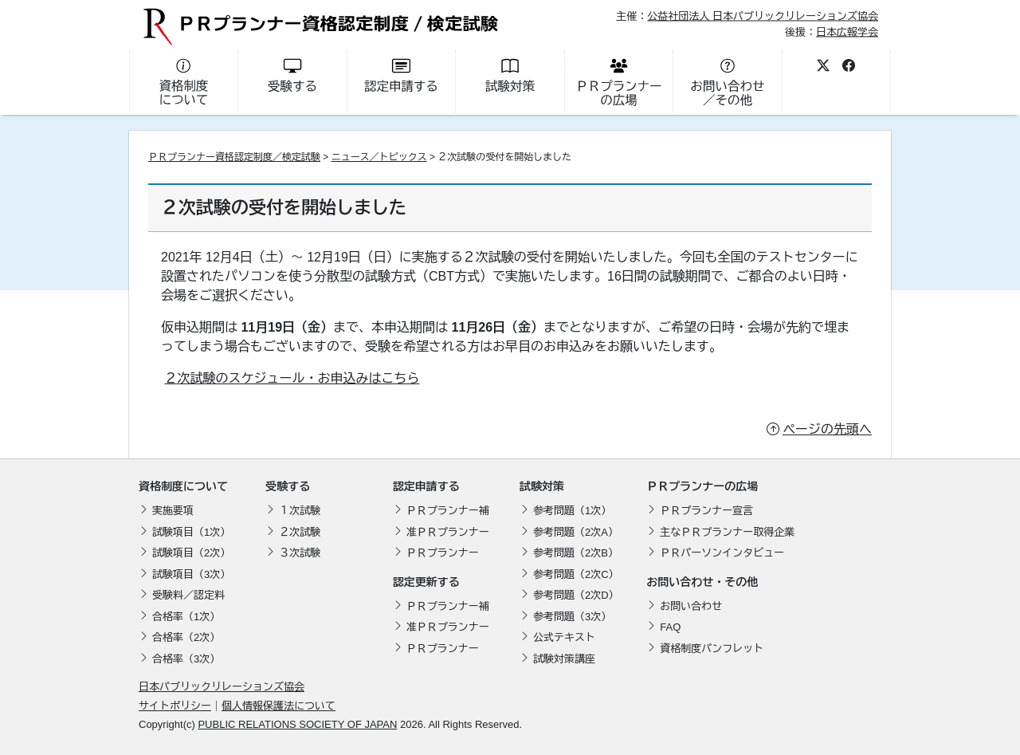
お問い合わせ (691, 606)
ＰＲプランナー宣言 (706, 511)
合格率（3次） (186, 659)
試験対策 (542, 486)
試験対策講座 (564, 659)
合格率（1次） (186, 617)
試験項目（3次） (191, 574)
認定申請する (426, 486)
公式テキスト (564, 637)
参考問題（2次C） (576, 574)
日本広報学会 (847, 31)
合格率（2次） (186, 637)
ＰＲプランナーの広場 (702, 486)
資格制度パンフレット (711, 649)
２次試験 (299, 532)
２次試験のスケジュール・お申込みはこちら (291, 378)
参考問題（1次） (572, 511)
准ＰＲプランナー (447, 532)
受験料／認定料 (188, 595)
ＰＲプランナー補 (447, 511)
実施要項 (173, 511)
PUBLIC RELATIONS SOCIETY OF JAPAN (297, 724)
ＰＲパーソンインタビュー (722, 553)
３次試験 (299, 553)
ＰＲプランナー (442, 553)
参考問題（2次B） (575, 553)
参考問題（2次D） (576, 595)
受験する (287, 486)
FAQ (670, 627)
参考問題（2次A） (575, 532)
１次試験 (299, 511)
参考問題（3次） (572, 617)
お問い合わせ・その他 (702, 582)
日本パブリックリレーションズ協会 (221, 687)
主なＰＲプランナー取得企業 (727, 532)
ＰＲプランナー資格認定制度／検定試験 (234, 157)
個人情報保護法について (278, 706)
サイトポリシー (175, 706)
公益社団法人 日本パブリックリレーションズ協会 (762, 16)
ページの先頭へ (827, 429)
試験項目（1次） (191, 532)
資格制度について (183, 486)
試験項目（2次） (191, 553)
